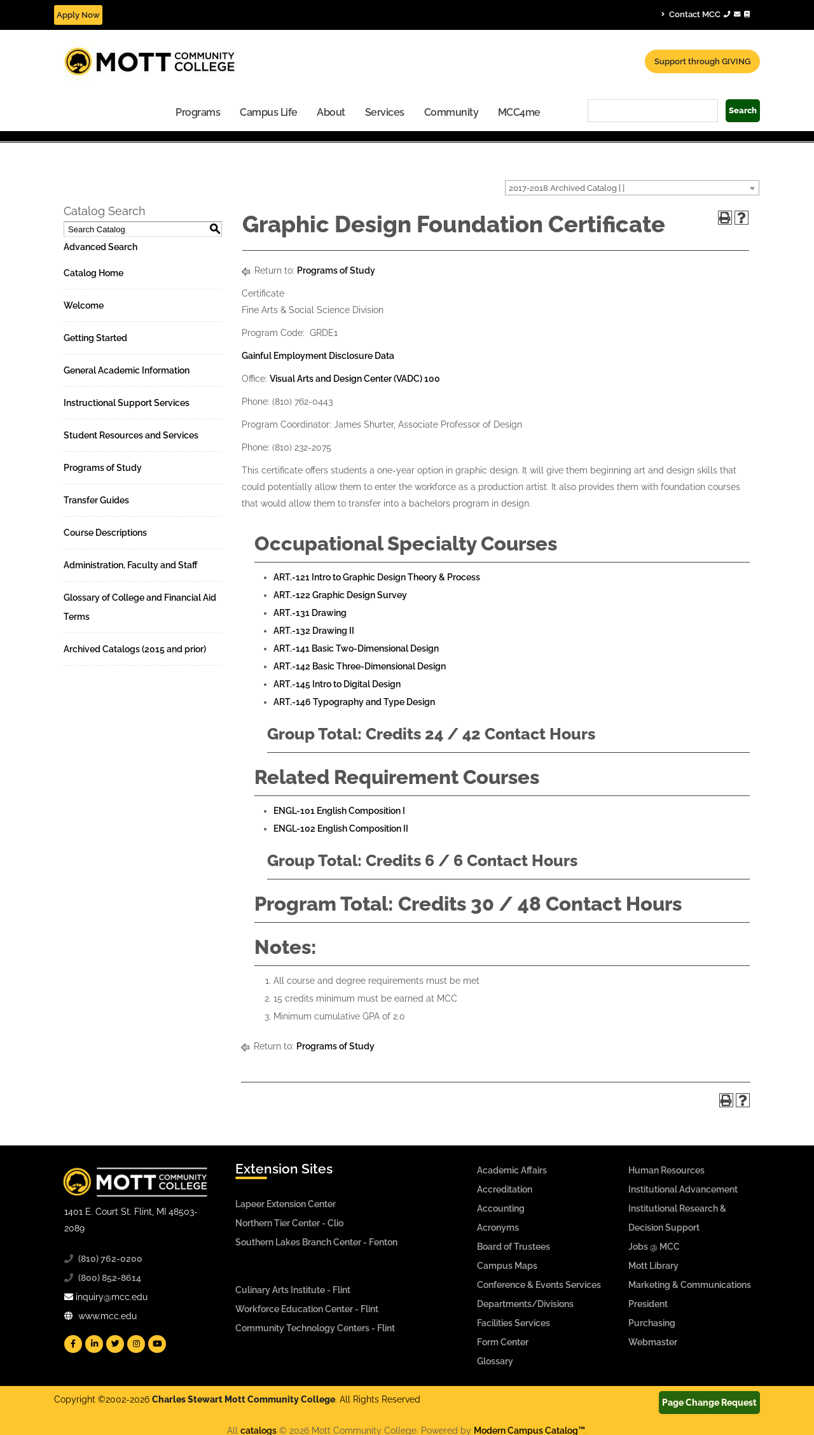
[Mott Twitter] (115, 1344)
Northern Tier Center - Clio (289, 1223)
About (331, 112)
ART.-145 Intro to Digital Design (337, 684)
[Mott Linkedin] (94, 1344)
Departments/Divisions (525, 1304)
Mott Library (653, 1266)
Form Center (502, 1342)
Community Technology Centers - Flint (315, 1328)
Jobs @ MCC (654, 1247)
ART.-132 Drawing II (313, 631)
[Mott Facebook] (73, 1344)
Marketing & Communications (689, 1285)
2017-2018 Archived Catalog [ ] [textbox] (566, 188)
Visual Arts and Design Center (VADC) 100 (355, 379)
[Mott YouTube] (157, 1344)
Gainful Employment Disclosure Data (318, 356)
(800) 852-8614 (109, 1278)
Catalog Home (93, 273)
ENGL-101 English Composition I (339, 811)
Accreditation (504, 1189)
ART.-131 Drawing (310, 613)
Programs (198, 112)
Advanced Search (100, 247)
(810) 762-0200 (110, 1259)
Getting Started (95, 338)
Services (384, 112)
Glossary (495, 1361)
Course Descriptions (105, 533)
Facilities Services (513, 1323)
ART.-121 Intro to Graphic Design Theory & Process (376, 577)
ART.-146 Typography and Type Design (354, 702)
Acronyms (498, 1227)
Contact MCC (705, 14)
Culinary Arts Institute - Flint (292, 1290)
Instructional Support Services (127, 403)
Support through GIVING (702, 61)
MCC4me (519, 112)
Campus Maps (507, 1266)
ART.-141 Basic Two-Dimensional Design (356, 648)
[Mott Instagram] (136, 1344)
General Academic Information (127, 370)
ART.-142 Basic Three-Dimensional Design (359, 666)
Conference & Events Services (539, 1285)
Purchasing (651, 1323)
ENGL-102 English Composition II (340, 828)
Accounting (501, 1208)
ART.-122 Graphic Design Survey (340, 595)
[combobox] (632, 187)
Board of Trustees (513, 1247)
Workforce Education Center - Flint (306, 1309)
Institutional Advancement (683, 1189)
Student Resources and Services (131, 435)
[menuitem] (198, 111)
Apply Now (78, 15)
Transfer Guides (96, 500)
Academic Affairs (512, 1170)
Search (743, 110)
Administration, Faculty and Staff (131, 565)
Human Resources (666, 1170)
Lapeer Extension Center (285, 1204)
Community (451, 112)
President (648, 1304)
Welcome (84, 305)
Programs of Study (103, 468)
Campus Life (269, 112)
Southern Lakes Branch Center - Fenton (316, 1242)
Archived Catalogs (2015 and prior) (135, 649)
